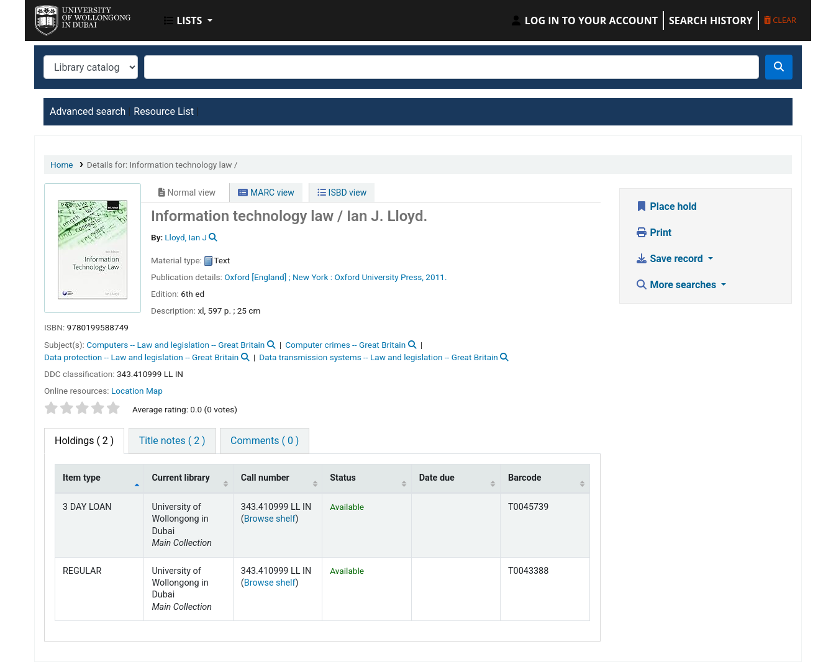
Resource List (164, 111)
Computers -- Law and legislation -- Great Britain (175, 345)
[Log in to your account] (584, 20)
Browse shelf (270, 519)
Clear (780, 19)
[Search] (779, 67)
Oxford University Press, (379, 277)
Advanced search (87, 111)
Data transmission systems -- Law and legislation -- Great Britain (378, 357)
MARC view (266, 192)
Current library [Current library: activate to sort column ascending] (180, 478)
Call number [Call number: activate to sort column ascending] (265, 478)
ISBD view (341, 192)
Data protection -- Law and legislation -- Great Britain (141, 357)
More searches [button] (677, 285)
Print (653, 232)
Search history (711, 20)
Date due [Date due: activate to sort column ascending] (437, 478)
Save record (670, 259)
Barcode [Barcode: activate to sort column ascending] (525, 478)
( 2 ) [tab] (84, 441)
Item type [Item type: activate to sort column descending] (82, 478)
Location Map (137, 391)
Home (61, 165)
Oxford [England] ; (257, 277)
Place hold (666, 206)
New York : (312, 277)
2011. (436, 277)
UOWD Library (66, 17)
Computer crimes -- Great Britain (345, 345)
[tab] (172, 441)
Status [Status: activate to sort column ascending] (343, 478)
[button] (188, 20)
